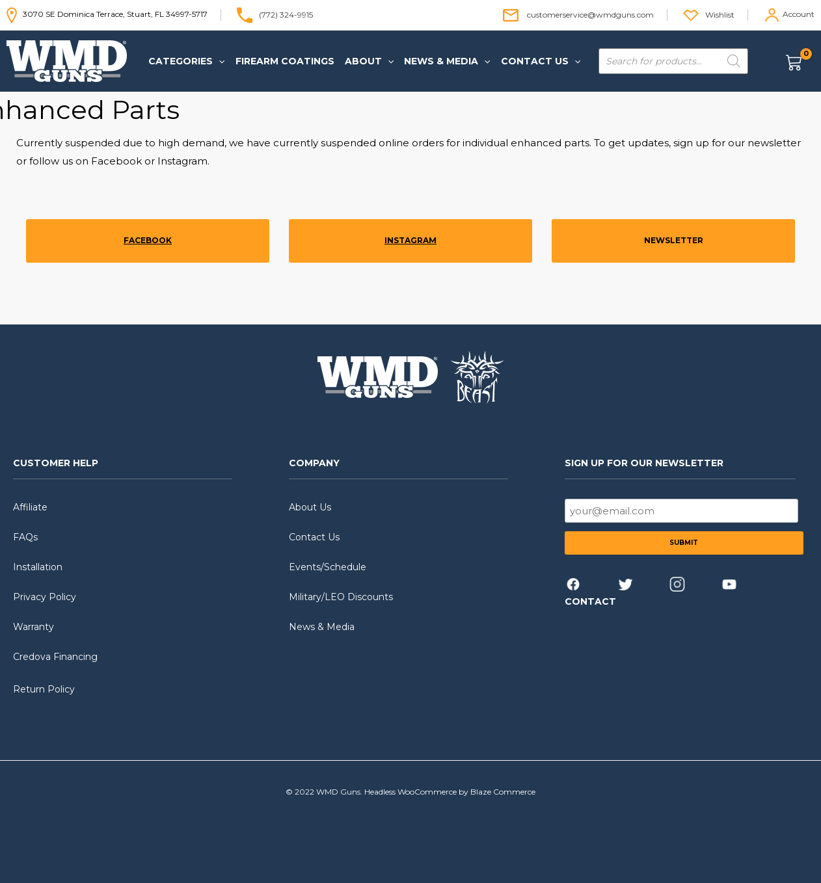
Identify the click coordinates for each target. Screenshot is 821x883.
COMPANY (314, 463)
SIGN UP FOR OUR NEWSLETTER (644, 463)
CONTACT (590, 601)
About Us (310, 507)
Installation (37, 567)
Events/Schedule (327, 567)
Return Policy (44, 689)
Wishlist (719, 14)
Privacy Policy (44, 597)
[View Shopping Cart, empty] (798, 61)
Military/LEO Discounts (341, 597)
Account (798, 14)
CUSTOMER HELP (55, 463)
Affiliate (30, 507)
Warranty (33, 627)
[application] (218, 61)
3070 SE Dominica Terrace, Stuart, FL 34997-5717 (107, 14)
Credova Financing (55, 657)
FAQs (25, 537)
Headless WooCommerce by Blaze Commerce (449, 792)
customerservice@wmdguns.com (590, 14)
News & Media (322, 627)
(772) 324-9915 (286, 14)
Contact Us (314, 537)
